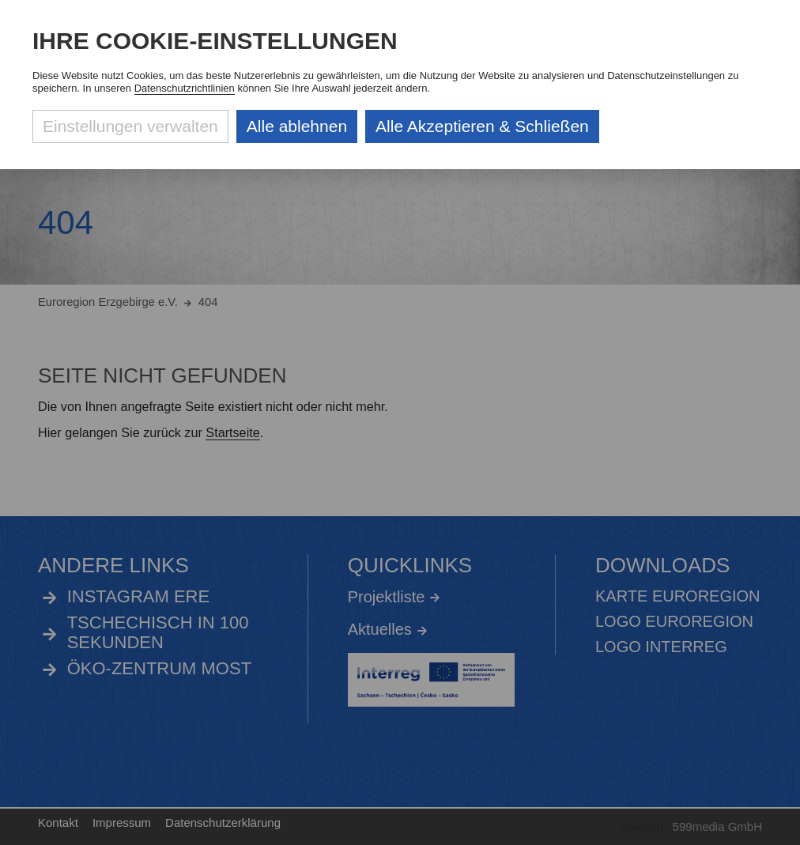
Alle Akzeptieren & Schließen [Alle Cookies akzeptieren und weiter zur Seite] (482, 126)
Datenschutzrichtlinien (184, 88)
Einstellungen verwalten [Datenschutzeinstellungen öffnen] (130, 126)
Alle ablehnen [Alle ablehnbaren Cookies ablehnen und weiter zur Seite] (297, 126)
